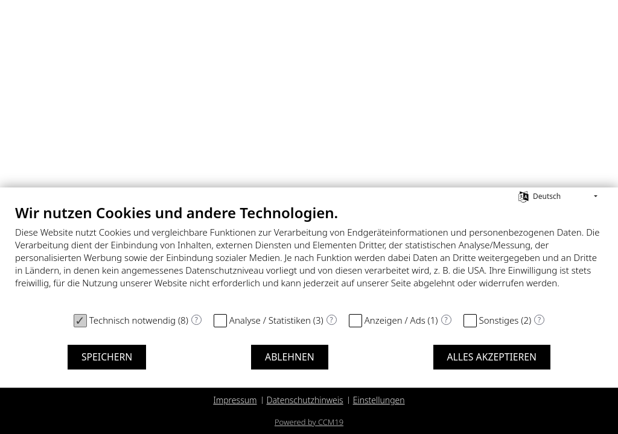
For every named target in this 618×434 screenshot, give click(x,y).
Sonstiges (499, 320)
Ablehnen (289, 356)
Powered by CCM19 (309, 422)
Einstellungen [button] (379, 400)
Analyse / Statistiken (270, 320)
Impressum (234, 400)
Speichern (106, 356)
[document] (309, 255)
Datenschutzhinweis (305, 400)
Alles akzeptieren (492, 356)
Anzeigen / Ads (395, 320)
